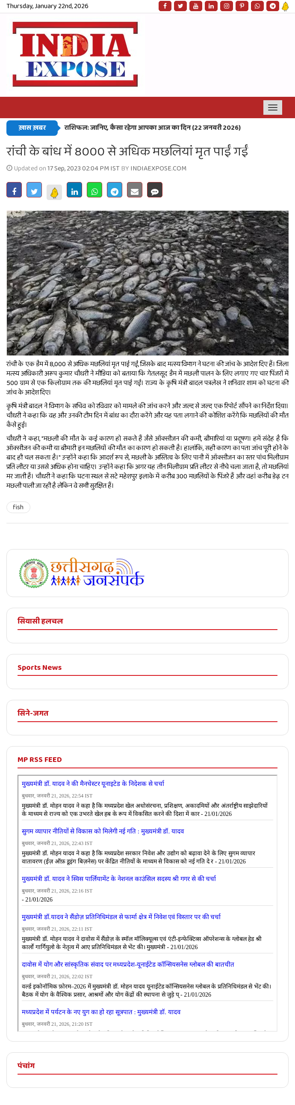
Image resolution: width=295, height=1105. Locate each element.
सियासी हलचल (40, 621)
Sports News (40, 668)
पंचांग (26, 1066)
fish (18, 507)
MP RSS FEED (40, 760)
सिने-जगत (33, 714)
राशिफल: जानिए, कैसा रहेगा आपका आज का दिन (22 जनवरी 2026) (152, 127)
